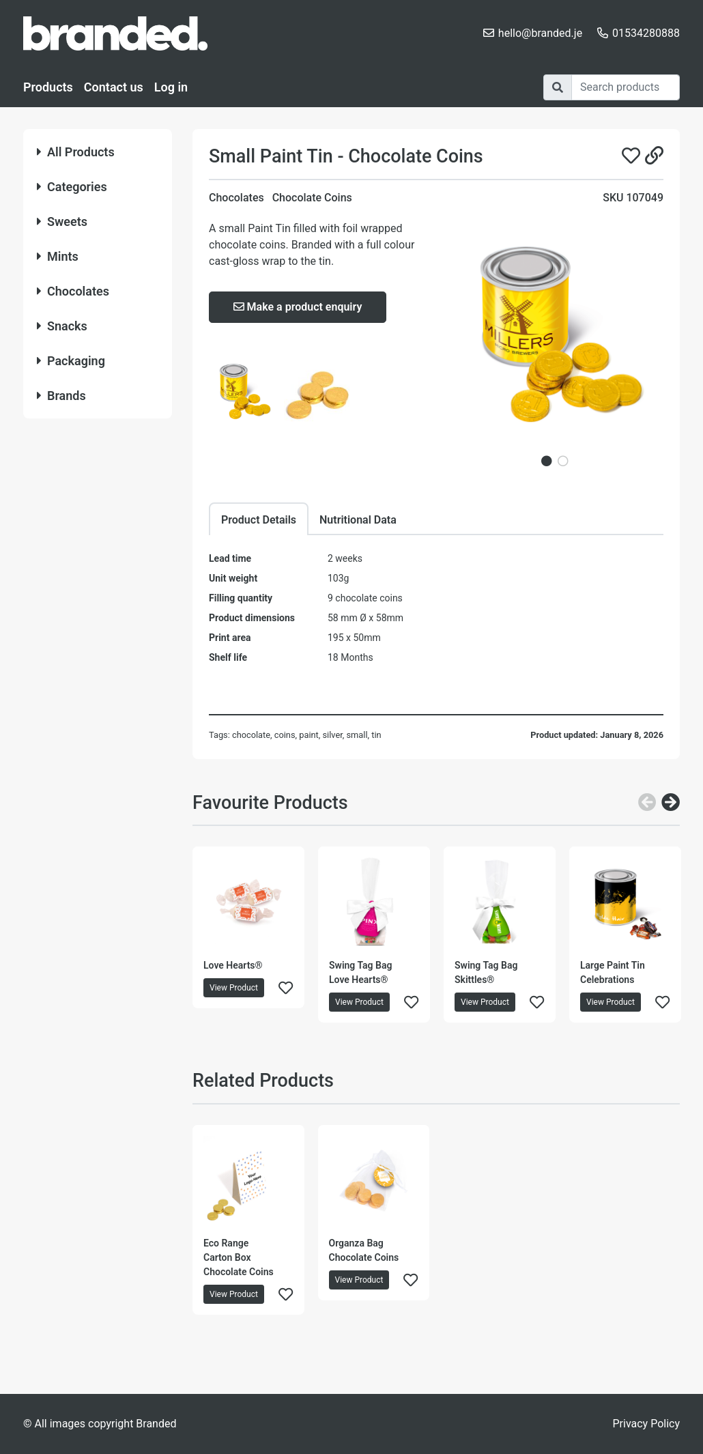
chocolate (251, 735)
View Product (234, 988)
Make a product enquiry (297, 306)
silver (332, 735)
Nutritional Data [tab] (358, 519)
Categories (72, 187)
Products (48, 87)
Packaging (71, 361)
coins (285, 735)
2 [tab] (563, 460)
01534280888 (646, 33)
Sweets (62, 221)
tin (376, 735)
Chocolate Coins (312, 197)
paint (309, 735)
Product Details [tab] (258, 519)
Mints (57, 256)
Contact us (113, 87)
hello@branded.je (540, 33)
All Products (76, 152)
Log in (171, 87)
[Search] (625, 87)
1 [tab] (546, 460)
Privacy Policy (646, 1423)
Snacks (62, 326)
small (356, 735)
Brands (61, 395)
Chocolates (73, 291)
